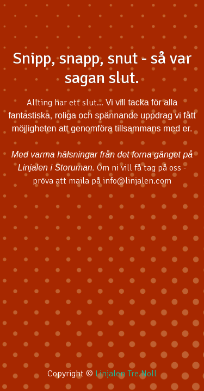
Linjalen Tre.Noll (126, 373)
